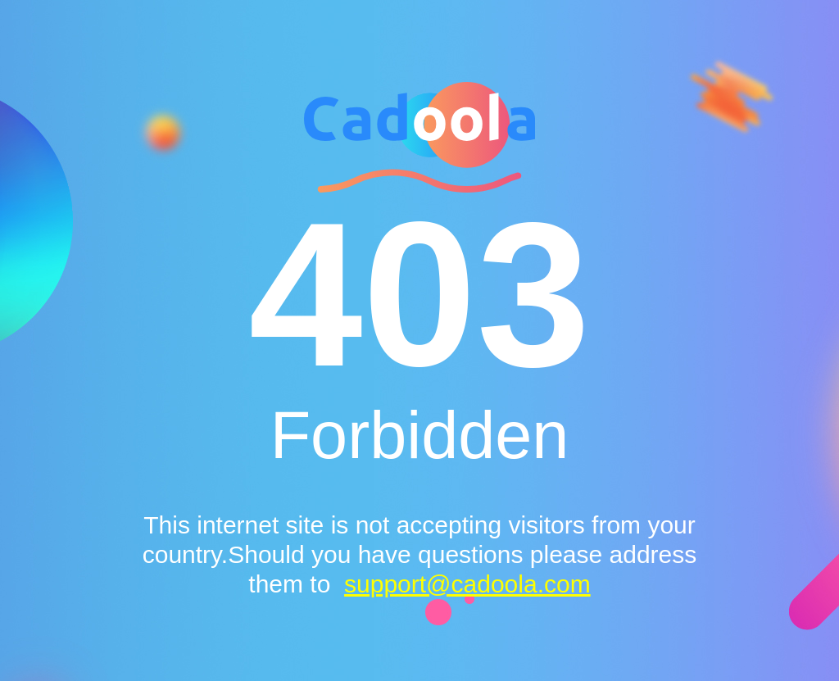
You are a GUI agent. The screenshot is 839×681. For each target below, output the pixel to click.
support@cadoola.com (467, 583)
